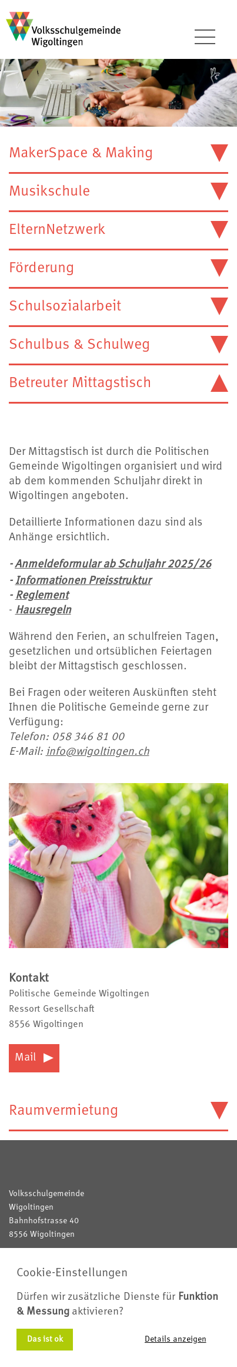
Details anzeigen (175, 1339)
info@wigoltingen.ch (97, 752)
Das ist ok (45, 1339)
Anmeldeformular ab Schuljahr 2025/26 (113, 564)
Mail (34, 1058)
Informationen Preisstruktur (83, 581)
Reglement (41, 596)
